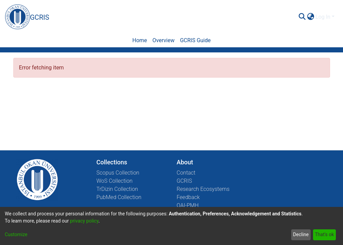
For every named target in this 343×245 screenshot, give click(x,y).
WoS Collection (114, 181)
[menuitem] (310, 17)
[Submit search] (302, 17)
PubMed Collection (118, 197)
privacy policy (84, 221)
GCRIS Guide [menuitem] (195, 40)
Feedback (188, 197)
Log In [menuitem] (322, 17)
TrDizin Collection (117, 189)
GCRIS (184, 181)
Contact (186, 172)
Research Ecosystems (203, 189)
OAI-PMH (188, 205)
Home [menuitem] (139, 40)
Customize (16, 234)
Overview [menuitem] (164, 40)
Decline (301, 234)
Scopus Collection (117, 172)
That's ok (324, 234)
